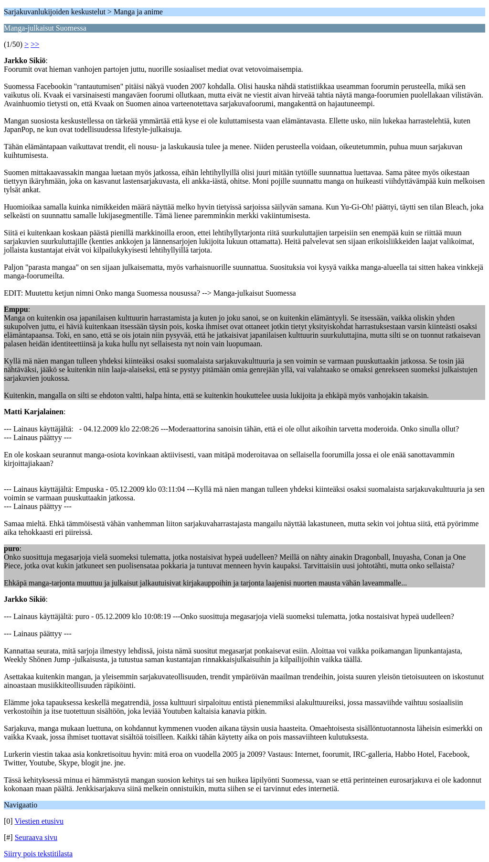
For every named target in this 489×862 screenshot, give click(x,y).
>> (35, 44)
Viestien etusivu (39, 821)
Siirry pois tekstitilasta (38, 854)
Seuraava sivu (36, 837)
